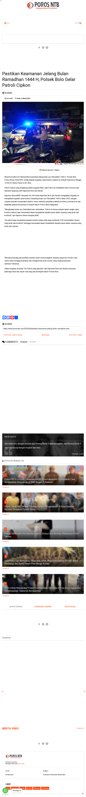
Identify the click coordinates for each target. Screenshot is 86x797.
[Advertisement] (43, 57)
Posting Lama (75, 335)
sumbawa (45, 788)
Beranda (46, 335)
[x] (2, 691)
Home (8, 771)
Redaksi (45, 771)
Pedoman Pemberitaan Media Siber (54, 774)
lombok (29, 788)
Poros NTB (21, 764)
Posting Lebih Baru (13, 335)
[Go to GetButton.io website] (5, 794)
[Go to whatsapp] (5, 790)
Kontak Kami (9, 774)
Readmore (6, 487)
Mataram (36, 788)
